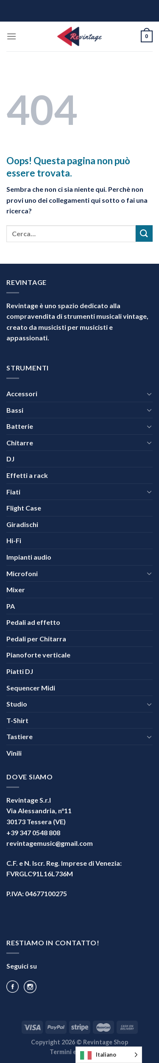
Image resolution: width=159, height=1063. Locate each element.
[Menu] (11, 36)
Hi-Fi (13, 540)
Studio (16, 704)
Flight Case (23, 508)
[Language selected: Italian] (108, 1054)
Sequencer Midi (30, 688)
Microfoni (22, 573)
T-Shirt (17, 720)
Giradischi (22, 524)
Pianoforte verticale (38, 655)
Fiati (13, 492)
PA (10, 606)
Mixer (15, 589)
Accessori (21, 393)
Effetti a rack (27, 475)
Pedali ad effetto (33, 622)
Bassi (14, 410)
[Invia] (144, 233)
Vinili (14, 753)
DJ (10, 459)
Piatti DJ (19, 671)
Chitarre (19, 443)
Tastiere (19, 736)
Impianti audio (28, 557)
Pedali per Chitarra (36, 639)
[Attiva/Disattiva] (149, 394)
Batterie (19, 426)
